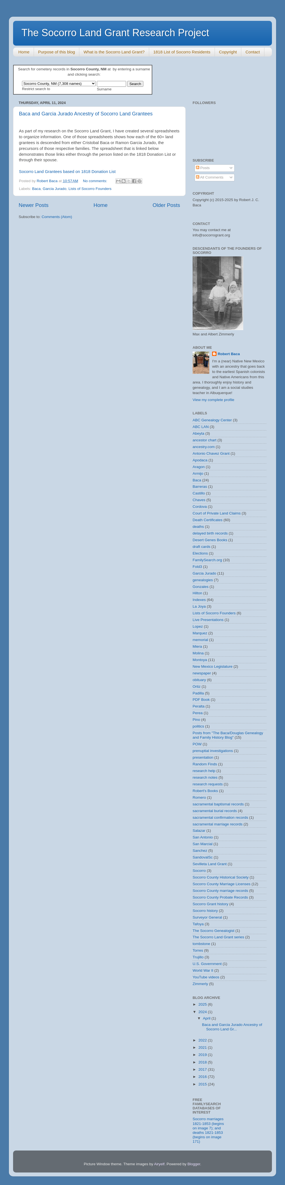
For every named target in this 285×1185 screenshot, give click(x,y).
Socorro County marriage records (220, 891)
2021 (203, 1047)
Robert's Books (205, 791)
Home (24, 52)
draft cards (201, 547)
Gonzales (200, 587)
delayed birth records (210, 533)
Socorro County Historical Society (221, 877)
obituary (199, 680)
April (207, 1018)
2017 (203, 1069)
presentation (203, 757)
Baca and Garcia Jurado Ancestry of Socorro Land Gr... (232, 1027)
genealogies (203, 580)
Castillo (199, 493)
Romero (199, 797)
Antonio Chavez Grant (211, 453)
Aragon (199, 467)
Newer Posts (33, 205)
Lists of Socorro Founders (90, 189)
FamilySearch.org (207, 560)
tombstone (201, 944)
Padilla (198, 693)
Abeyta (198, 433)
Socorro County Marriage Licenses (221, 884)
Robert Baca (229, 354)
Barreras (200, 486)
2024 (203, 1012)
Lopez (198, 626)
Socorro (199, 871)
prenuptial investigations (213, 751)
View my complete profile (213, 400)
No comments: (95, 181)
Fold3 (197, 567)
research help (204, 771)
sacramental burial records (215, 811)
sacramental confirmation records (220, 817)
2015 (203, 1084)
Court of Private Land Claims (217, 513)
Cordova (200, 506)
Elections (200, 553)
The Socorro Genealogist (213, 931)
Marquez (200, 633)
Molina (198, 653)
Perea (198, 713)
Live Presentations (208, 620)
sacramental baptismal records (218, 804)
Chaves (199, 500)
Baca (36, 189)
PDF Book (201, 699)
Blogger (194, 1164)
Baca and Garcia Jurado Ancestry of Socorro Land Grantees (86, 114)
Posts (203, 168)
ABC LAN (201, 427)
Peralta (199, 706)
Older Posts (166, 205)
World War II (203, 970)
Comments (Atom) (57, 217)
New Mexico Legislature (212, 666)
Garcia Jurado (55, 189)
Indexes (199, 600)
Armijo (198, 473)
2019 (203, 1055)
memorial (200, 640)
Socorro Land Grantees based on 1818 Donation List (67, 171)
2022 (203, 1040)
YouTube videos (206, 977)
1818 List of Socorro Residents (181, 52)
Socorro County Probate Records (220, 897)
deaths (198, 527)
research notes (205, 777)
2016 (203, 1077)
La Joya (199, 606)
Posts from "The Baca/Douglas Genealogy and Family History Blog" (228, 735)
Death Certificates (207, 520)
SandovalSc (203, 857)
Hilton (197, 593)
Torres (198, 950)
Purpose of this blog (56, 52)
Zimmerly (200, 984)
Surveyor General (207, 917)
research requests (208, 784)
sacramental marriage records (217, 824)
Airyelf (159, 1164)
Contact (252, 52)
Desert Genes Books (210, 540)
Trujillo (198, 957)
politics (198, 726)
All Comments (209, 177)
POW (197, 744)
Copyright (228, 52)
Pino (196, 720)
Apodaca (200, 460)
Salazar (199, 830)
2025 (203, 1004)
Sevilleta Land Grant (210, 864)
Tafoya (198, 924)
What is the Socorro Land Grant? (113, 52)
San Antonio (203, 837)
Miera (197, 646)
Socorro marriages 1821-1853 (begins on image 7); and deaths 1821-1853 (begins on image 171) (208, 1130)
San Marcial (202, 844)
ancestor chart (205, 440)
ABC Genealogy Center (212, 420)
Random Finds (205, 764)
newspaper (202, 673)
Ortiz (197, 686)
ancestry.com (204, 447)
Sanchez (200, 850)
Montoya (200, 660)
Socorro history (205, 911)
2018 (203, 1062)
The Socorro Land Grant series (218, 937)
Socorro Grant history (210, 904)
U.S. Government (207, 964)
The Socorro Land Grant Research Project (115, 32)
